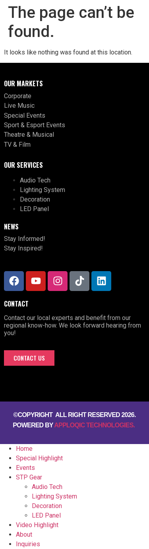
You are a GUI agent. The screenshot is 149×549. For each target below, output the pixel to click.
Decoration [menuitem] (47, 506)
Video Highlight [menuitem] (37, 525)
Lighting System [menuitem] (54, 496)
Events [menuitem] (25, 467)
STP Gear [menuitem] (29, 477)
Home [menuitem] (24, 448)
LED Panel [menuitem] (46, 515)
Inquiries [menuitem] (28, 544)
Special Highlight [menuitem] (39, 458)
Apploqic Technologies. (95, 425)
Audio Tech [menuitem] (47, 487)
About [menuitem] (24, 534)
